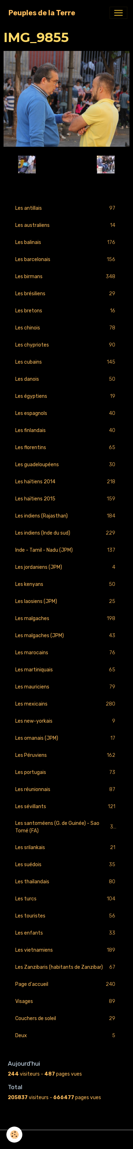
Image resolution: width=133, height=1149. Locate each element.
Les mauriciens (66, 687)
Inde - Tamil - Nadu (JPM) (66, 550)
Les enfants (66, 933)
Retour (66, 164)
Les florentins (66, 447)
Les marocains (66, 653)
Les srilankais (66, 847)
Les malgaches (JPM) (66, 635)
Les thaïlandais (66, 882)
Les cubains (66, 362)
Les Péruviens (66, 755)
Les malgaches (66, 618)
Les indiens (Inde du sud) (66, 533)
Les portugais (66, 772)
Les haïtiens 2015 (66, 499)
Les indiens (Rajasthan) (66, 516)
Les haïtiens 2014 (66, 482)
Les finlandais (66, 430)
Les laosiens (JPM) (66, 601)
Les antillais (66, 208)
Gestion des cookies (66, 1140)
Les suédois (66, 865)
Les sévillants (66, 806)
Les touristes (66, 916)
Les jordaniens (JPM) (66, 567)
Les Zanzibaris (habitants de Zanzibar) (66, 967)
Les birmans (66, 276)
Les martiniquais (66, 670)
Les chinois (66, 328)
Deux (66, 1035)
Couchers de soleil (66, 1018)
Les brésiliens (66, 294)
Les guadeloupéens (66, 465)
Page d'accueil (66, 984)
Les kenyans (66, 584)
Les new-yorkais (66, 721)
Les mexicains (66, 704)
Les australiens (66, 225)
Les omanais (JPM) (66, 738)
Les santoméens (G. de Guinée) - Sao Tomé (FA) (66, 827)
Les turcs (66, 899)
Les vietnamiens (66, 950)
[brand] (42, 13)
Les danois (66, 379)
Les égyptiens (66, 396)
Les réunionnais (66, 789)
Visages (66, 1001)
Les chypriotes (66, 345)
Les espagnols (66, 413)
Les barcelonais (66, 259)
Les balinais (66, 242)
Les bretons (66, 311)
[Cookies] (14, 1135)
